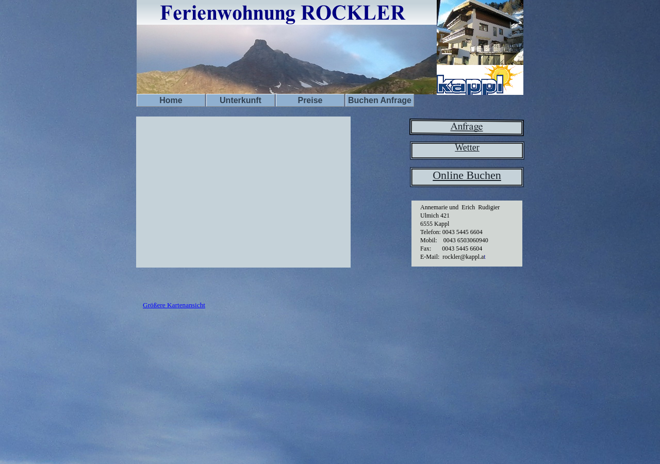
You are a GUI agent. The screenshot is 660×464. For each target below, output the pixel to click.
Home (170, 100)
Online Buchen (467, 175)
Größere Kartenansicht (174, 305)
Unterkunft (240, 100)
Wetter (467, 147)
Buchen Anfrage (379, 100)
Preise (310, 100)
